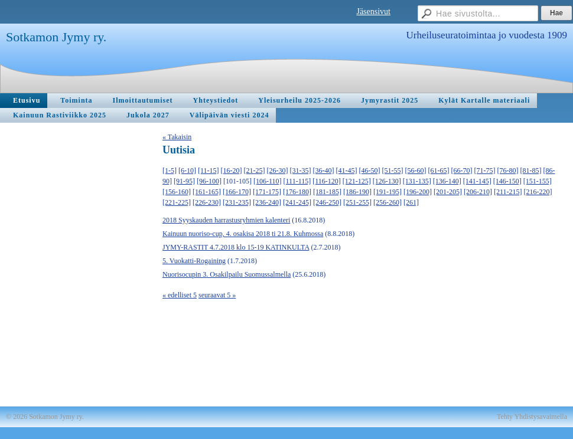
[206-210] (478, 192)
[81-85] (531, 170)
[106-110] (267, 181)
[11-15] (208, 170)
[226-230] (207, 202)
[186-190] (357, 192)
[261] (411, 202)
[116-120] (326, 181)
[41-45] (346, 170)
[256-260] (387, 202)
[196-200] (417, 192)
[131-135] (417, 181)
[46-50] (369, 170)
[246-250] (327, 202)
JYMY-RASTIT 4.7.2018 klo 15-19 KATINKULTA (235, 247)
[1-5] (169, 170)
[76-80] (508, 170)
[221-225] (176, 202)
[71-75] (485, 170)
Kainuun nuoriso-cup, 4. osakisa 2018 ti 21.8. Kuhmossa (242, 234)
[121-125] (357, 181)
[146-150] (507, 181)
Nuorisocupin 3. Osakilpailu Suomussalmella (226, 274)
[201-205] (448, 192)
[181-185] (327, 192)
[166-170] (237, 192)
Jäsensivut (373, 11)
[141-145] (477, 181)
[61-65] (439, 170)
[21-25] (254, 170)
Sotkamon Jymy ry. (56, 37)
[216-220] (538, 192)
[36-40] (323, 170)
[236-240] (267, 202)
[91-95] (184, 181)
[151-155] (537, 181)
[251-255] (357, 202)
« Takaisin (176, 137)
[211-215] (508, 192)
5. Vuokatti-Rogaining (194, 261)
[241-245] (297, 202)
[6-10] (187, 170)
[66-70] (462, 170)
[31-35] (300, 170)
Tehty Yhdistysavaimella (532, 416)
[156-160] (176, 192)
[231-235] (237, 202)
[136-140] (447, 181)
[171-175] (267, 192)
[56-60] (416, 170)
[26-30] (277, 170)
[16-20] (231, 170)
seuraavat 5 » (217, 295)
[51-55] (392, 170)
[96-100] (209, 181)
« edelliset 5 (179, 295)
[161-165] (207, 192)
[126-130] (387, 181)
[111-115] (297, 181)
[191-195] (387, 192)
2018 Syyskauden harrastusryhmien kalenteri (226, 220)
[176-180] (297, 192)
